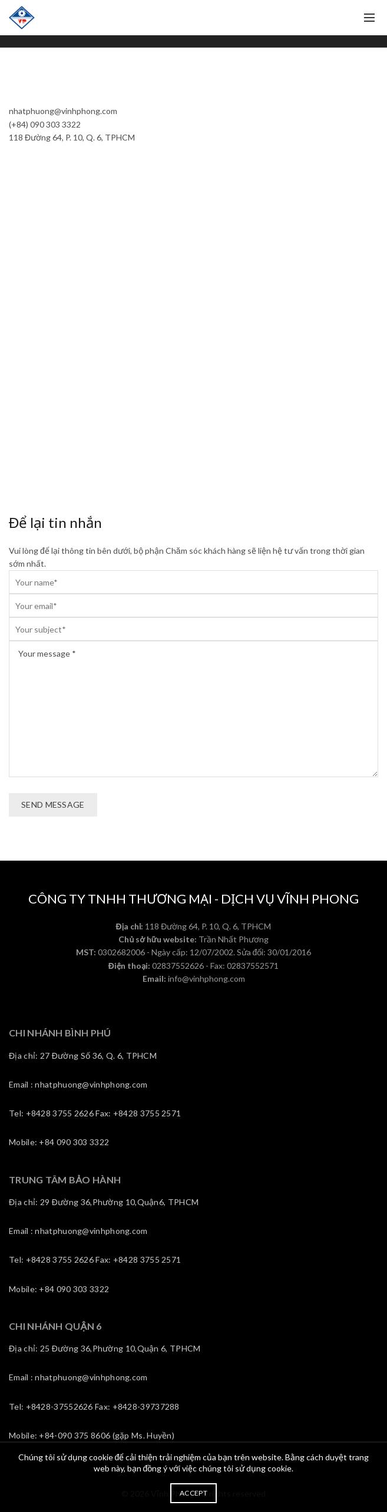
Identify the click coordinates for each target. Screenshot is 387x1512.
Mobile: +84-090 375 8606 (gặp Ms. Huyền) (91, 1435)
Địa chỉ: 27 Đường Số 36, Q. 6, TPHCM (83, 1056)
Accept (193, 1492)
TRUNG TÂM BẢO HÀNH (65, 1179)
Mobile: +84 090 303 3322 (59, 1142)
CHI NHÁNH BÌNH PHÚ (60, 1032)
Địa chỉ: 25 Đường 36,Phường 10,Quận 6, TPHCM (104, 1348)
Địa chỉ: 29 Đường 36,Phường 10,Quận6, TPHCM (104, 1202)
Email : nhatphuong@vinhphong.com (78, 1084)
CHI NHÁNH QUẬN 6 (55, 1326)
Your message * (193, 709)
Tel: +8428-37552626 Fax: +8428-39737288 (94, 1406)
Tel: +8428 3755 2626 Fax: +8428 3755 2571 (95, 1113)
